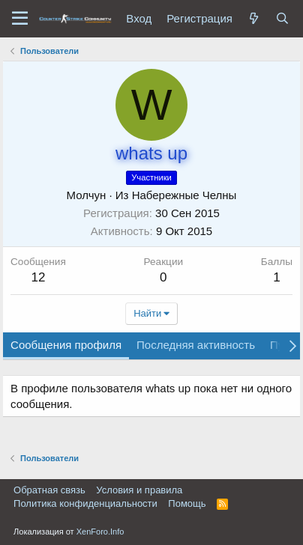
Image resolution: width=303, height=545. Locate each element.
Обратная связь (50, 490)
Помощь (187, 503)
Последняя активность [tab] (195, 344)
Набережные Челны (184, 195)
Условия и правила (139, 490)
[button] (20, 18)
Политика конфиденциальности (86, 503)
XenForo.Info (100, 531)
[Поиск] (282, 18)
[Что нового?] (254, 18)
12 (38, 277)
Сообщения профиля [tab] (66, 344)
